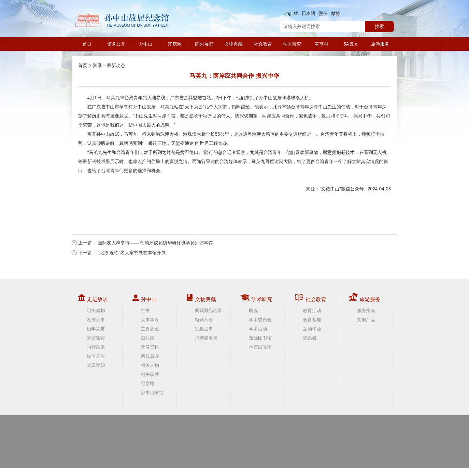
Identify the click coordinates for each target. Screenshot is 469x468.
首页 (87, 44)
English (290, 13)
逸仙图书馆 (260, 337)
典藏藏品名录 (208, 310)
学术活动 (258, 328)
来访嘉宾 (96, 337)
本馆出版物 (260, 347)
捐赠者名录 (206, 337)
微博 (335, 13)
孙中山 (145, 44)
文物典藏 (233, 44)
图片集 (147, 337)
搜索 (379, 26)
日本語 (308, 13)
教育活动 (312, 310)
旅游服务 (380, 44)
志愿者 (310, 337)
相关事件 (150, 374)
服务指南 (366, 310)
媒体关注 (96, 356)
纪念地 (147, 383)
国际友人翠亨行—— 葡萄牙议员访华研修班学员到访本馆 (155, 242)
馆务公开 (116, 44)
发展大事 (96, 319)
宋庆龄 (175, 44)
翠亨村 (321, 44)
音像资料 (150, 347)
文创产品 (366, 319)
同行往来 (96, 347)
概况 (253, 310)
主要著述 (150, 328)
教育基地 (312, 319)
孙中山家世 (152, 392)
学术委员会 (260, 319)
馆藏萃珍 (204, 319)
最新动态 (116, 65)
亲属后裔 (150, 356)
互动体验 (312, 328)
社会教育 (263, 44)
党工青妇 (96, 365)
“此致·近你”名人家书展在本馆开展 (132, 252)
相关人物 (150, 365)
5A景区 (350, 44)
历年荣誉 (96, 328)
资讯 (97, 65)
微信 (323, 13)
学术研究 (292, 44)
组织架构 (96, 310)
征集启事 (204, 328)
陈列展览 (204, 44)
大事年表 (150, 319)
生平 (145, 310)
